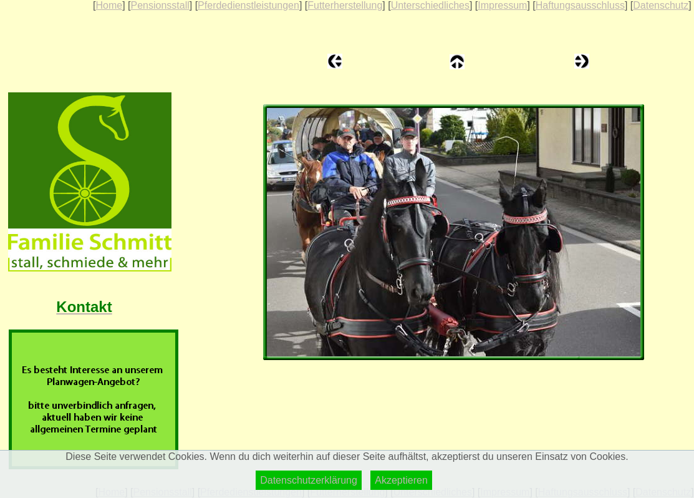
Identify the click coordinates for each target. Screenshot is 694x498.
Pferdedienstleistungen (248, 5)
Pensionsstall (159, 5)
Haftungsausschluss (580, 5)
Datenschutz (660, 5)
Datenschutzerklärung (308, 480)
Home (108, 5)
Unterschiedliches (430, 5)
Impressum (502, 5)
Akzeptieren (401, 480)
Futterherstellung (344, 5)
